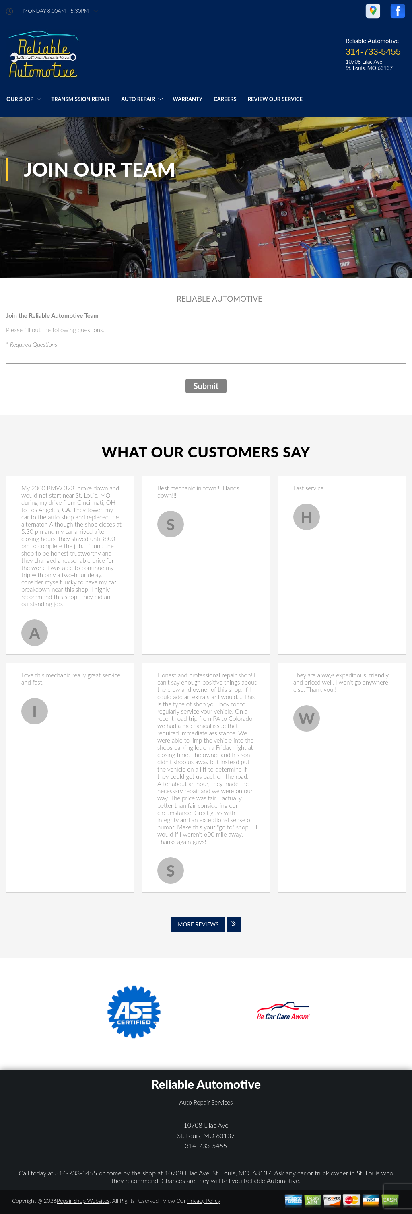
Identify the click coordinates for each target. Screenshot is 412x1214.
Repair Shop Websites (83, 1200)
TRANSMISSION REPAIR (80, 99)
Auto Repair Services (206, 1102)
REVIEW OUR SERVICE (275, 99)
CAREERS (225, 99)
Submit (206, 386)
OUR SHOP (19, 99)
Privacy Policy (203, 1200)
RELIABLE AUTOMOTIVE (219, 298)
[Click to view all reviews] (206, 924)
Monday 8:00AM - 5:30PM (56, 11)
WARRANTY (187, 99)
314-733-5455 (373, 52)
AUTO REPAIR (138, 99)
